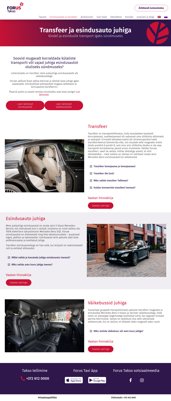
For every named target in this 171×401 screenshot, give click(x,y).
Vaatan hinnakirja (100, 198)
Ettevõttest (116, 17)
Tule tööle (101, 17)
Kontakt (129, 17)
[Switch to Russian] (166, 17)
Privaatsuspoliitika (47, 397)
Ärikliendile (87, 17)
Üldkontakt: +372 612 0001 (123, 397)
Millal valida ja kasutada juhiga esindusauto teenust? (41, 257)
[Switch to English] (159, 17)
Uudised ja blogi (145, 17)
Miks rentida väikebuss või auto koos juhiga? (118, 331)
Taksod (42, 17)
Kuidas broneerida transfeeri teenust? (114, 187)
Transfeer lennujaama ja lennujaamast (114, 166)
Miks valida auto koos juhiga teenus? (32, 264)
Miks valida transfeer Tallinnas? (111, 180)
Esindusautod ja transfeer (63, 17)
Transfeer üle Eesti (104, 173)
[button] (126, 166)
